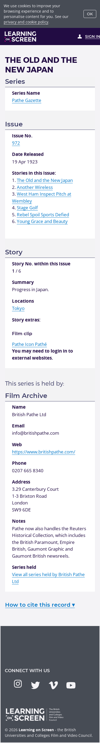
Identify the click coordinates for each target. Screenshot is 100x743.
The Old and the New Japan (45, 180)
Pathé (29, 344)
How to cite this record (40, 604)
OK (90, 14)
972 (16, 143)
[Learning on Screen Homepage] (21, 36)
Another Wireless (35, 187)
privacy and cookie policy (26, 21)
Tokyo (18, 308)
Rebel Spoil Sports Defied (43, 214)
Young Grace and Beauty (42, 221)
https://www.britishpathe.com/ (43, 452)
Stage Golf (27, 207)
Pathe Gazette (26, 100)
